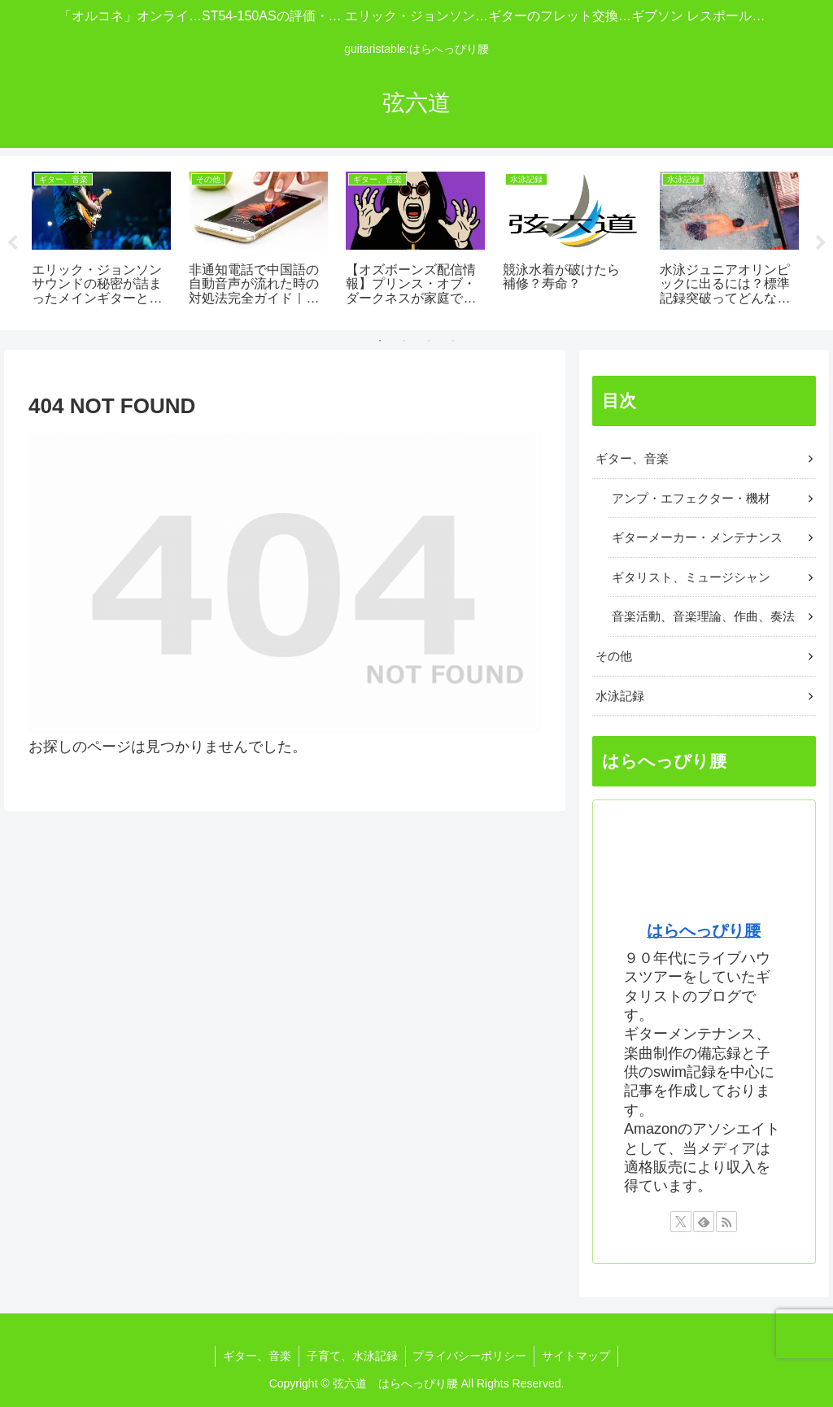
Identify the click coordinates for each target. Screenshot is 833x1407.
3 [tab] (429, 341)
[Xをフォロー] (680, 1221)
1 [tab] (380, 341)
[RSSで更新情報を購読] (726, 1221)
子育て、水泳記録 (351, 1355)
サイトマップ (579, 1355)
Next (821, 243)
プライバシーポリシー (471, 1355)
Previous (12, 243)
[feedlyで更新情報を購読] (703, 1221)
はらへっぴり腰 (704, 930)
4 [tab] (453, 341)
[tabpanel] (101, 240)
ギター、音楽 (254, 1355)
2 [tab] (404, 341)
